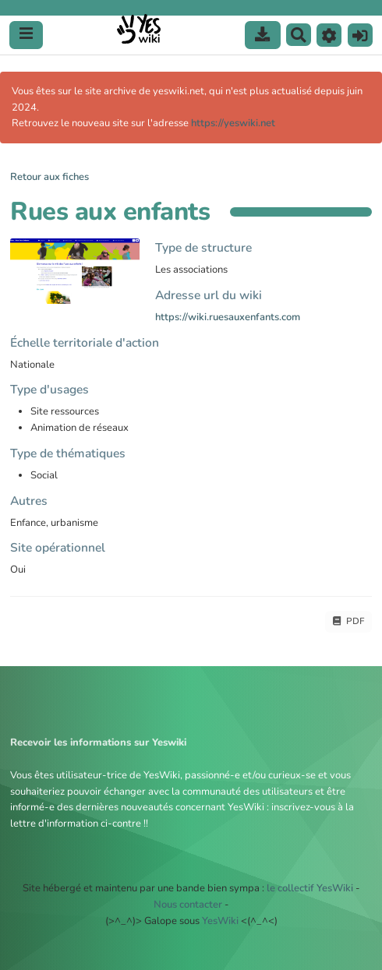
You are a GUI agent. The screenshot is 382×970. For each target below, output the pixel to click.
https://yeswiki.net (233, 123)
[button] (329, 35)
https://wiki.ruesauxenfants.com (227, 317)
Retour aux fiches (49, 177)
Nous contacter (188, 905)
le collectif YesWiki (310, 888)
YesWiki (220, 921)
